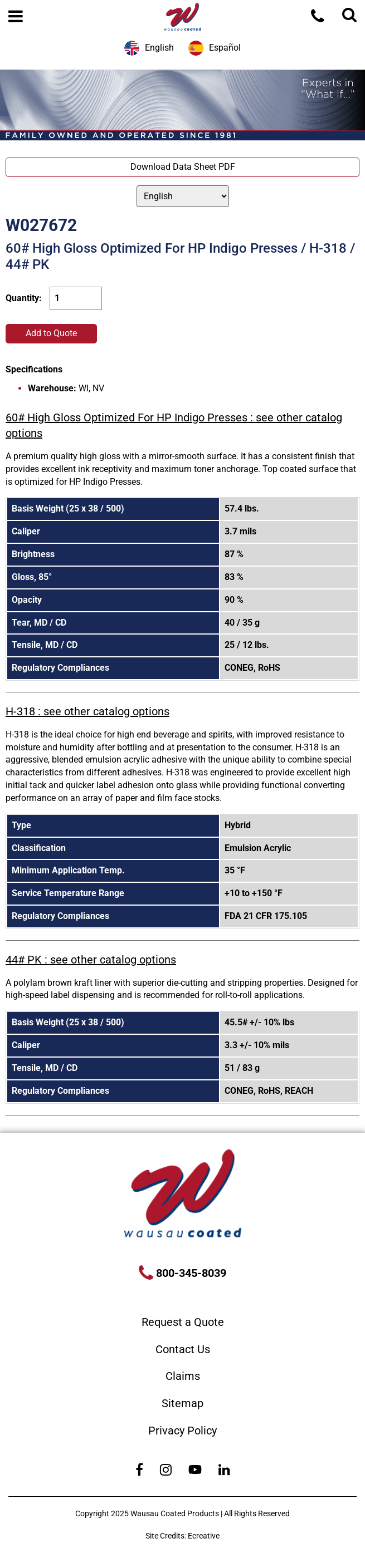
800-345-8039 (189, 1273)
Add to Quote (51, 333)
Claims (183, 1376)
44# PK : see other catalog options (91, 959)
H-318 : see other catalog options (87, 711)
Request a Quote (183, 1322)
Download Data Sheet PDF (182, 166)
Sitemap (182, 1403)
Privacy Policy (182, 1430)
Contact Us (182, 1349)
